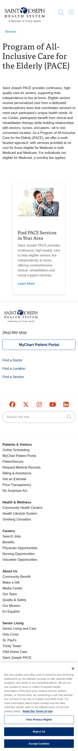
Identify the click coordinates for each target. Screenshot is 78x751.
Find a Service (13, 377)
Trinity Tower (11, 646)
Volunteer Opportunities (19, 559)
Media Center (12, 588)
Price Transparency (16, 485)
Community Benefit (16, 576)
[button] (72, 10)
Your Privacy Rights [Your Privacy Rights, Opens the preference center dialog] (39, 722)
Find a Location (13, 368)
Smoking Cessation (16, 519)
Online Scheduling (16, 450)
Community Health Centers (22, 507)
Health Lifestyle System (19, 513)
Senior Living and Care (19, 628)
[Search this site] (39, 417)
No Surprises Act (14, 490)
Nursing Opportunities (18, 554)
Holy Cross (10, 634)
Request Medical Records (21, 467)
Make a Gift (11, 582)
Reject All (39, 734)
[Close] (73, 671)
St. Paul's (9, 640)
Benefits (8, 542)
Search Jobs (11, 536)
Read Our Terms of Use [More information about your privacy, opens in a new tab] (38, 713)
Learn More (26, 283)
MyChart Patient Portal (39, 345)
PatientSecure (13, 461)
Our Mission (11, 605)
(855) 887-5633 (14, 332)
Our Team (9, 594)
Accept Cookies (39, 745)
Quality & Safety (14, 600)
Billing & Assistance (16, 473)
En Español (11, 611)
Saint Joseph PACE (16, 657)
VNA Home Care (14, 652)
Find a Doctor (12, 360)
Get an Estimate (14, 479)
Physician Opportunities (19, 548)
